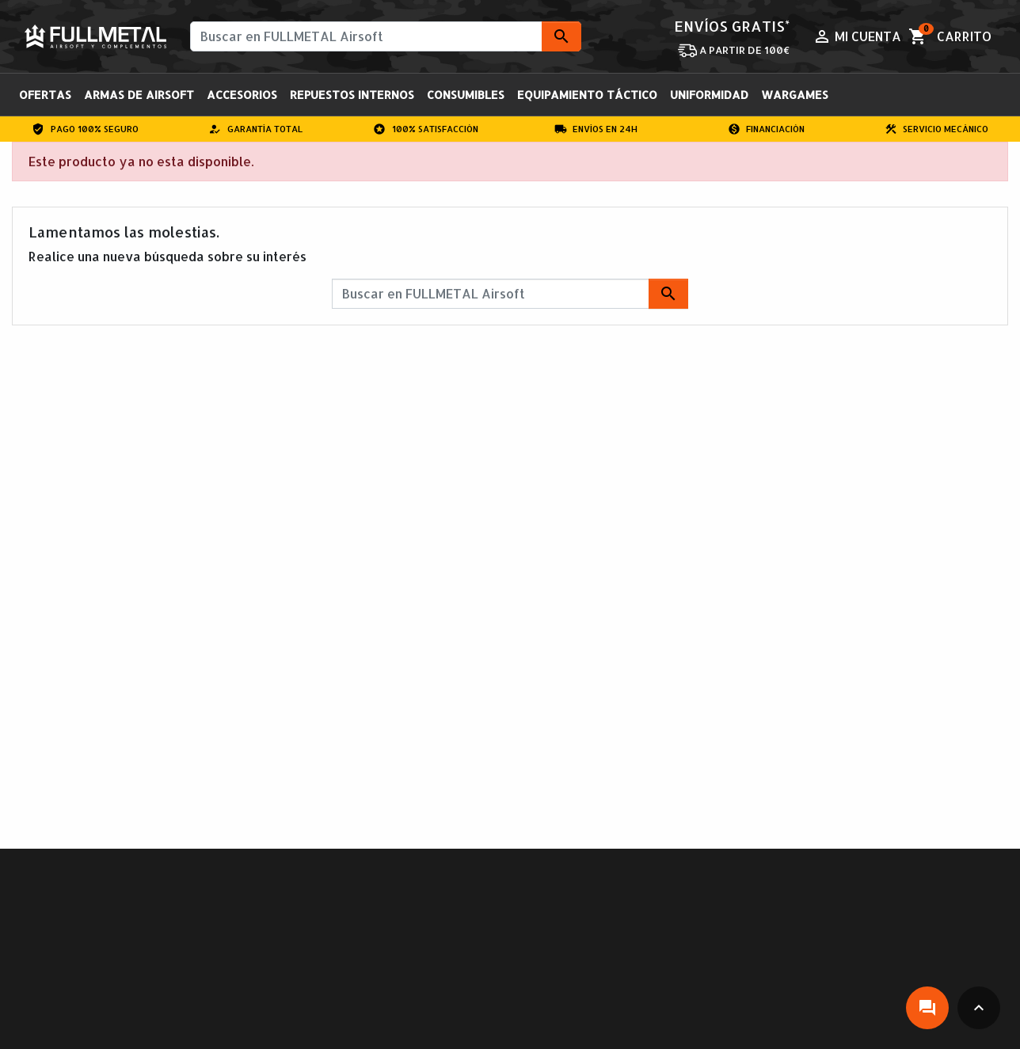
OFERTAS (45, 94)
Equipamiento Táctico (587, 94)
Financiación (766, 129)
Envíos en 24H (596, 129)
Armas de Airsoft (139, 94)
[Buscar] (385, 36)
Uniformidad (709, 94)
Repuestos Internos (352, 94)
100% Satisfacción (425, 129)
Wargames (794, 94)
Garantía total (255, 129)
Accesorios (242, 94)
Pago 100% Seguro (85, 129)
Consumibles (465, 94)
